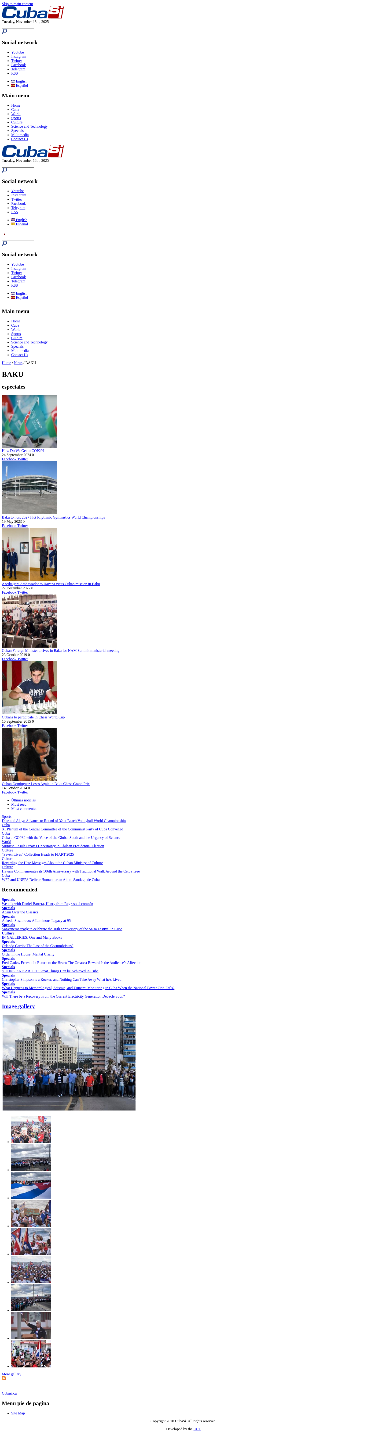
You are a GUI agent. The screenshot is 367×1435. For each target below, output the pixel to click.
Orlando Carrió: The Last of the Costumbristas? (37, 946)
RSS (14, 73)
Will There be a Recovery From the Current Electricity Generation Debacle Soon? (63, 996)
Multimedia (20, 135)
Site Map (18, 1413)
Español (19, 85)
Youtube (17, 52)
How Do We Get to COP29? (23, 451)
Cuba (15, 110)
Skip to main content (17, 4)
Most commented (24, 809)
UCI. (197, 1429)
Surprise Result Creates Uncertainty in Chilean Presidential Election (53, 846)
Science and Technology (29, 126)
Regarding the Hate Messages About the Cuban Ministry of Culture (52, 863)
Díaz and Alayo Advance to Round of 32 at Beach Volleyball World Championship (64, 821)
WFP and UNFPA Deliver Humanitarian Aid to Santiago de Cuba (51, 880)
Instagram (18, 56)
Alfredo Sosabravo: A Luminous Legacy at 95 (36, 921)
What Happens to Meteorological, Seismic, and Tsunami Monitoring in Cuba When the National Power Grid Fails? (88, 988)
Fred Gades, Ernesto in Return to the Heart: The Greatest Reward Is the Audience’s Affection (71, 963)
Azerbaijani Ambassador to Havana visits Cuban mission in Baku (51, 584)
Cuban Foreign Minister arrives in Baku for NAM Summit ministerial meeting (60, 651)
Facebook (18, 65)
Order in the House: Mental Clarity (28, 954)
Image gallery (18, 1006)
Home (15, 105)
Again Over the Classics (20, 912)
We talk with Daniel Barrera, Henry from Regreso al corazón (47, 904)
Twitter (16, 61)
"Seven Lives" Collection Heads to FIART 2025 (38, 854)
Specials (17, 131)
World (16, 114)
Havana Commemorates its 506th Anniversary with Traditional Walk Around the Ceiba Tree (71, 871)
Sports (16, 118)
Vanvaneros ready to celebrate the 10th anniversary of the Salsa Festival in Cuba (62, 929)
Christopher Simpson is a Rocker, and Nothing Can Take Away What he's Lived (61, 979)
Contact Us (19, 139)
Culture (16, 122)
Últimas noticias (23, 800)
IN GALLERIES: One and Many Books (32, 937)
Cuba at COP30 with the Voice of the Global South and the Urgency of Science (61, 838)
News (18, 363)
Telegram (18, 69)
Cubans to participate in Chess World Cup (33, 717)
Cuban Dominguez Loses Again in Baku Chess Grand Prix (46, 784)
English (19, 81)
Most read (18, 804)
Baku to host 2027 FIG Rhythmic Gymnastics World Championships (53, 517)
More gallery (11, 1374)
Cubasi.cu (9, 1393)
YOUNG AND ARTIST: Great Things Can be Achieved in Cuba (50, 971)
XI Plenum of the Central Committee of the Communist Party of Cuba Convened (62, 829)
